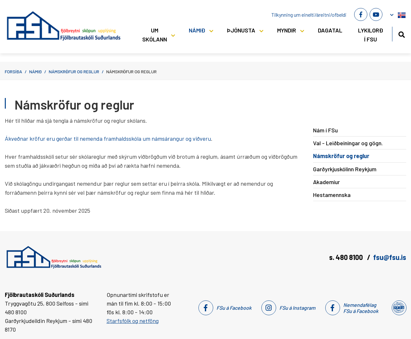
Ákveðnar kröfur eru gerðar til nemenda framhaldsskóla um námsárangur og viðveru (108, 138)
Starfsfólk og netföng (133, 320)
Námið (35, 71)
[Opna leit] (401, 34)
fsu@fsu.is (389, 257)
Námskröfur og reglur (74, 71)
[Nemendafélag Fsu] (399, 307)
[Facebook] (360, 14)
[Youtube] (376, 14)
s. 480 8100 (346, 257)
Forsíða (13, 71)
